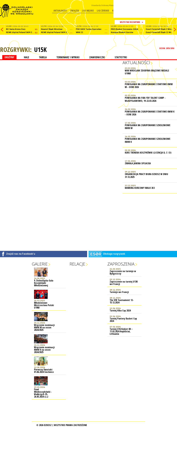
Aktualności (60, 10)
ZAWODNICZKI (97, 57)
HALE (26, 57)
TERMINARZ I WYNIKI (68, 57)
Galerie (40, 264)
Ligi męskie (88, 10)
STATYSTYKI (121, 57)
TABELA (43, 57)
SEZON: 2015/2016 (167, 48)
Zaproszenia (120, 264)
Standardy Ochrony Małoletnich (105, 5)
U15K (40, 49)
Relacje (77, 264)
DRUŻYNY (9, 57)
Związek (74, 10)
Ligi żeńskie (103, 10)
